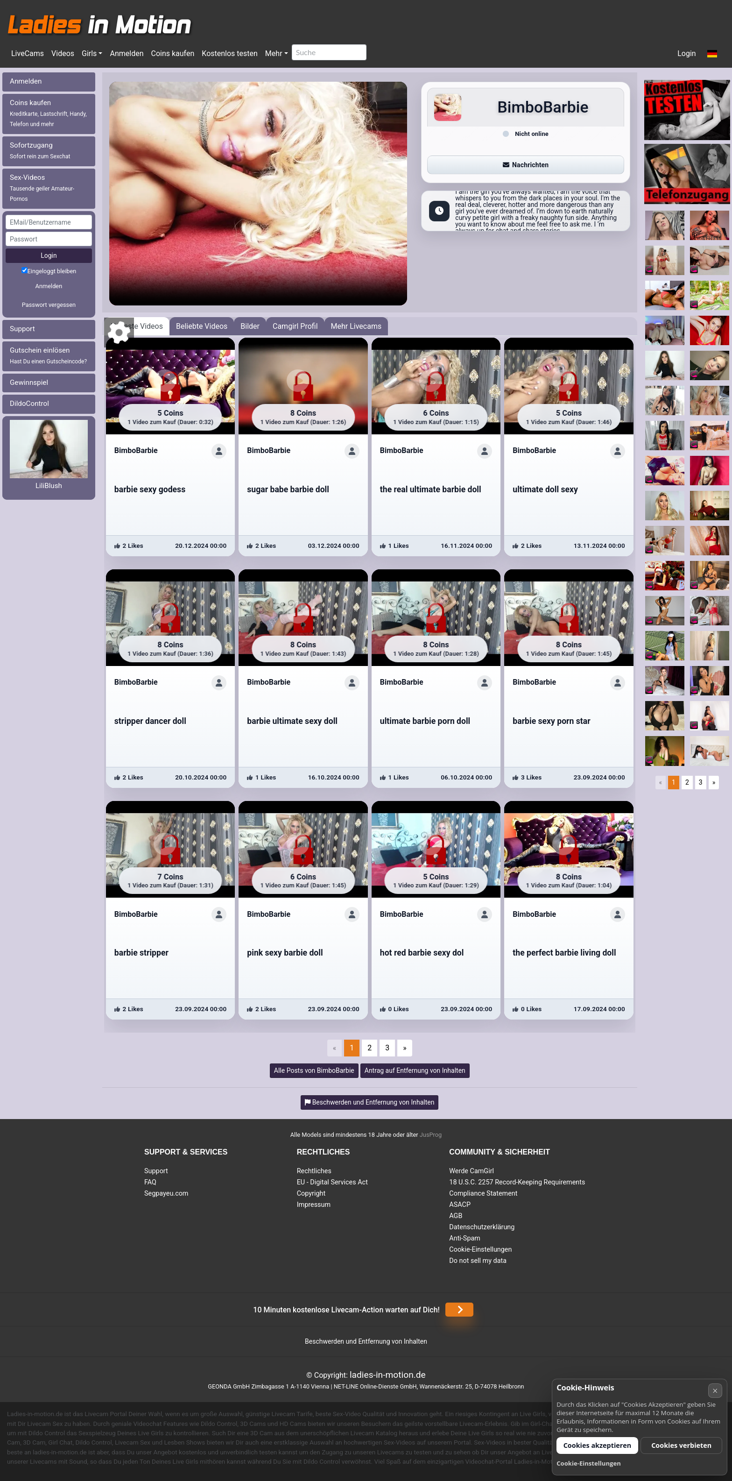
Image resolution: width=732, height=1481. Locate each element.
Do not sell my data (478, 1261)
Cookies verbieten (681, 1445)
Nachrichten (526, 165)
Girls (89, 53)
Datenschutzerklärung (481, 1227)
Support (22, 329)
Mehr (273, 53)
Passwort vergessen (49, 304)
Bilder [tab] (250, 326)
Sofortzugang (40, 150)
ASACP (460, 1205)
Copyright (311, 1194)
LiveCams (27, 53)
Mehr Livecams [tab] (356, 326)
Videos (62, 53)
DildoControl (29, 403)
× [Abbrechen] (715, 1390)
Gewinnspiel (29, 382)
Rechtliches (314, 1171)
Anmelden (126, 53)
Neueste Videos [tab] (137, 326)
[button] (712, 54)
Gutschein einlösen (48, 355)
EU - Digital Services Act (332, 1182)
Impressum (314, 1205)
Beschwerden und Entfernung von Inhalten (366, 1341)
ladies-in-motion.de (388, 1374)
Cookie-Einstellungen (480, 1250)
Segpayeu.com (166, 1194)
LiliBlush (48, 486)
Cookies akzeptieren (597, 1445)
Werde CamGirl (471, 1171)
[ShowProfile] (218, 451)
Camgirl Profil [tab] (295, 326)
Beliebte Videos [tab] (201, 326)
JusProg (431, 1134)
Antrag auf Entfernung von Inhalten (415, 1070)
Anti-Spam (464, 1238)
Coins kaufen (172, 53)
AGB (455, 1216)
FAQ (150, 1182)
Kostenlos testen (230, 53)
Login (686, 53)
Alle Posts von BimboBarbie (314, 1070)
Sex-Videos (42, 188)
